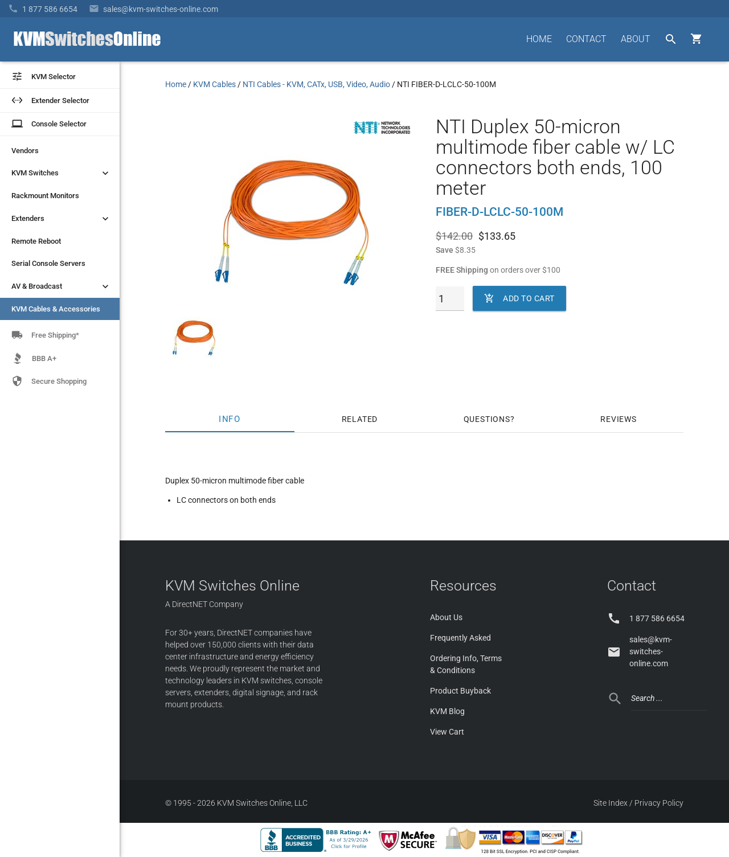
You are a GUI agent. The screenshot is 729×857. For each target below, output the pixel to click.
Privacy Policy (658, 802)
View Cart (447, 731)
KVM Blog (447, 711)
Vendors (25, 150)
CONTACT (586, 39)
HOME (539, 39)
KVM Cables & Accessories (55, 309)
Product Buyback (460, 690)
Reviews (618, 419)
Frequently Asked (460, 637)
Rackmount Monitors (45, 195)
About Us (446, 617)
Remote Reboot (36, 241)
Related (360, 419)
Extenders (61, 218)
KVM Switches (61, 173)
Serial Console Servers (48, 263)
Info (230, 419)
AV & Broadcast (61, 286)
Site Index (610, 802)
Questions (487, 419)
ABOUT (635, 39)
